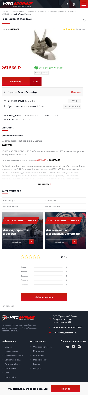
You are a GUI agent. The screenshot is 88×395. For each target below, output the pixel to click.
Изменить (76, 92)
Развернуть (43, 183)
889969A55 (40, 160)
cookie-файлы (39, 388)
